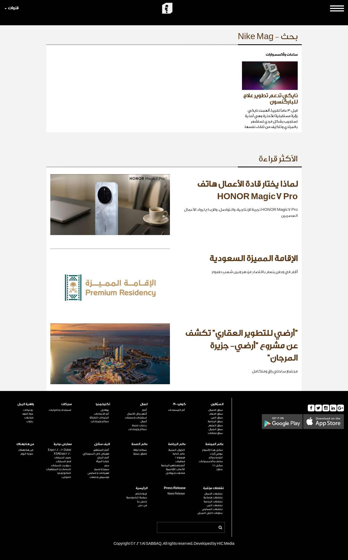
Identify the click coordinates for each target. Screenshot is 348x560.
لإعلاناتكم (141, 493)
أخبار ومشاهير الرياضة (173, 465)
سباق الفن (217, 417)
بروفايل (105, 410)
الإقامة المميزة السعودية (253, 258)
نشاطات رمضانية (213, 497)
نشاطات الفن (215, 505)
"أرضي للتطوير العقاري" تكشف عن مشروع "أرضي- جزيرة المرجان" (241, 346)
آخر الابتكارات (101, 413)
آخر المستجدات (176, 410)
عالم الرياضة (177, 444)
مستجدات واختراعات (60, 410)
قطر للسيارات (63, 461)
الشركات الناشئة (99, 417)
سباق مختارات (215, 433)
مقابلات (28, 417)
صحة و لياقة (140, 450)
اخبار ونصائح (216, 457)
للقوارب (66, 477)
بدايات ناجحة (139, 425)
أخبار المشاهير (101, 450)
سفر (106, 465)
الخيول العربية (176, 450)
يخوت (29, 421)
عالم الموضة (214, 444)
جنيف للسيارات (62, 457)
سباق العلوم (215, 425)
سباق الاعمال (215, 410)
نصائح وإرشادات (137, 429)
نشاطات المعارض (212, 509)
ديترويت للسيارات (61, 465)
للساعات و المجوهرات (58, 469)
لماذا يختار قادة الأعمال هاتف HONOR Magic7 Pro (247, 190)
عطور (219, 469)
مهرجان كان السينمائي (96, 453)
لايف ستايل (102, 444)
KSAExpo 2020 (62, 453)
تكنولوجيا (103, 404)
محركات (66, 404)
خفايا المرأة (102, 461)
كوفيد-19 (179, 404)
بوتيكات (28, 410)
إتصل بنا (142, 501)
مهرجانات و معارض (98, 473)
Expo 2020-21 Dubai (59, 450)
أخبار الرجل (103, 457)
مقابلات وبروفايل (175, 473)
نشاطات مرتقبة (213, 488)
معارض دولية (63, 444)
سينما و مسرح (101, 469)
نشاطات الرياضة (213, 501)
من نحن (142, 505)
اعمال (144, 404)
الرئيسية (142, 488)
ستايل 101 (218, 465)
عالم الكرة (179, 453)
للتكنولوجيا (64, 473)
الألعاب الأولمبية (175, 469)
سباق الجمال (216, 429)
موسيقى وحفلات (99, 477)
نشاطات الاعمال (213, 493)
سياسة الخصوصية (136, 497)
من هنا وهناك (25, 444)
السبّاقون (217, 404)
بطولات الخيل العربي (210, 513)
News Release (176, 493)
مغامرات (180, 461)
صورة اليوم (26, 453)
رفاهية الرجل (25, 404)
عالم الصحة (139, 444)
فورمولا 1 (180, 457)
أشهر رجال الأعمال (137, 413)
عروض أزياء (216, 453)
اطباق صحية (140, 453)
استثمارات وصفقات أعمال (136, 419)
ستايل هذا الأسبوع (212, 450)
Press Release (175, 488)
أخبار (144, 410)
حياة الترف (27, 413)
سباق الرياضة (215, 421)
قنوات (11, 8)
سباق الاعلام (216, 413)
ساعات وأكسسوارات (211, 461)
